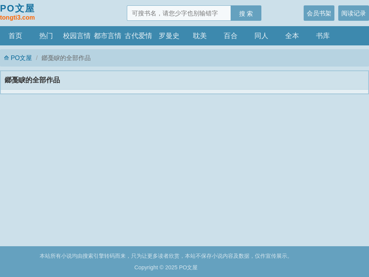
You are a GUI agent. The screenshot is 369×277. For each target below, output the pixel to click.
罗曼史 (169, 36)
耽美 (200, 36)
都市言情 (107, 36)
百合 (231, 36)
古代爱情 (138, 36)
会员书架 (319, 13)
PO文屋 (17, 12)
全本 (292, 36)
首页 (15, 36)
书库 (323, 36)
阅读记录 (353, 13)
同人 (261, 36)
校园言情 (77, 36)
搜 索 (246, 13)
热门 (46, 36)
